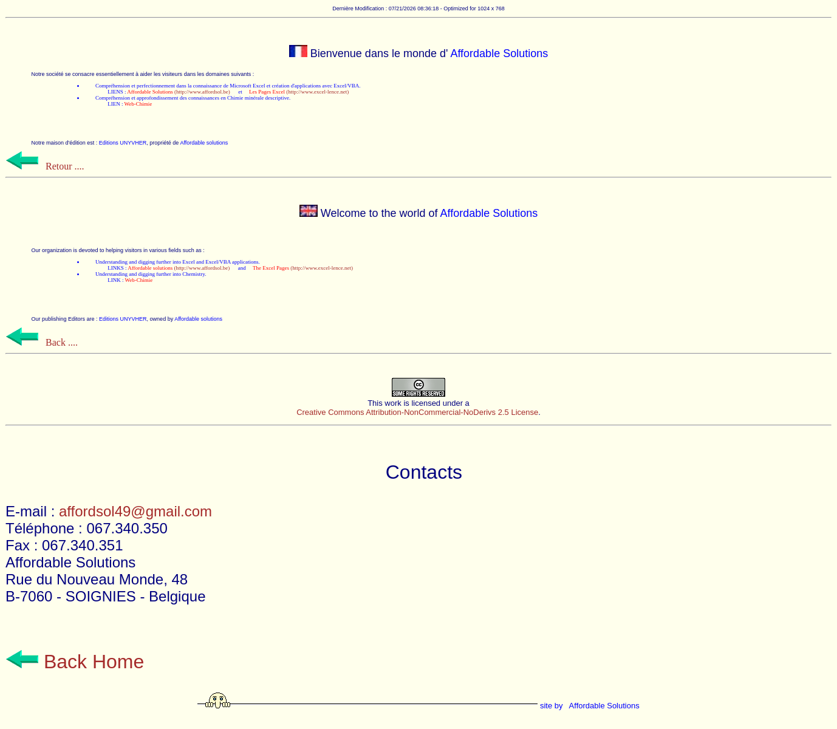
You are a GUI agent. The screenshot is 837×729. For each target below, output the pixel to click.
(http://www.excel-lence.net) (299, 92)
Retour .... (44, 166)
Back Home (74, 662)
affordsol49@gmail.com (135, 511)
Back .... (41, 342)
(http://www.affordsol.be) (178, 92)
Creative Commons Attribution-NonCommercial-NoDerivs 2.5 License (417, 412)
